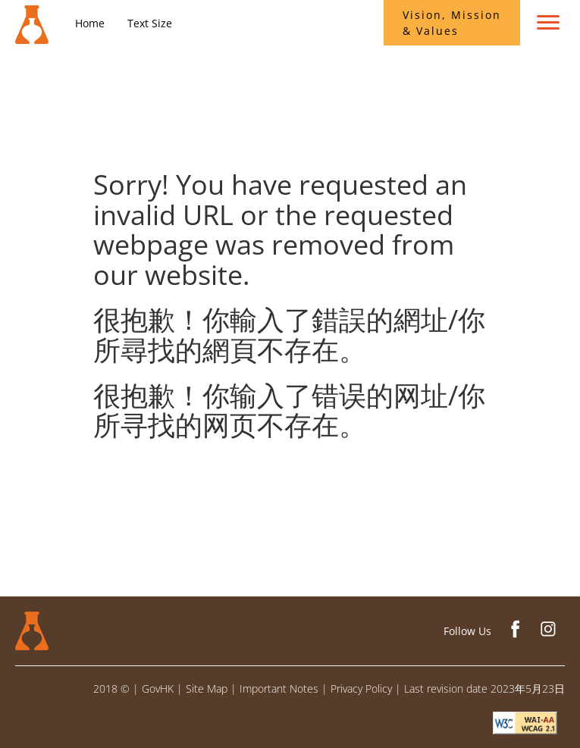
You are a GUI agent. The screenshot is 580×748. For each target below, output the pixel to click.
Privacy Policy (361, 688)
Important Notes (279, 688)
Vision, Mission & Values (452, 23)
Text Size (149, 23)
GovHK (158, 688)
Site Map (206, 688)
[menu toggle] (548, 22)
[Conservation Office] (32, 19)
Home (90, 23)
